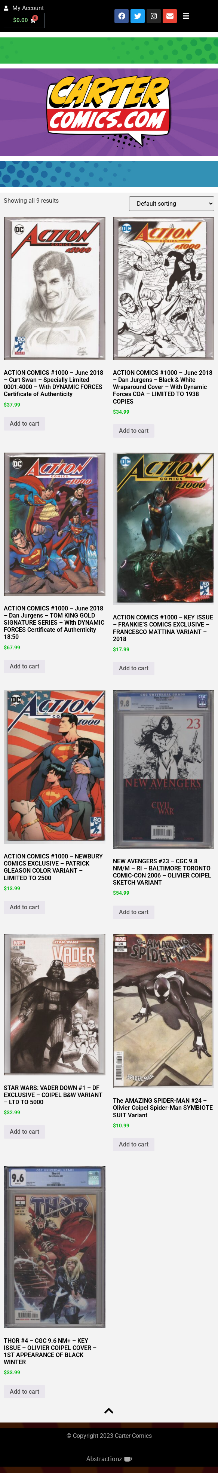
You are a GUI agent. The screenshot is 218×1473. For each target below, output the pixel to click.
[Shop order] (171, 203)
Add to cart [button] (24, 423)
